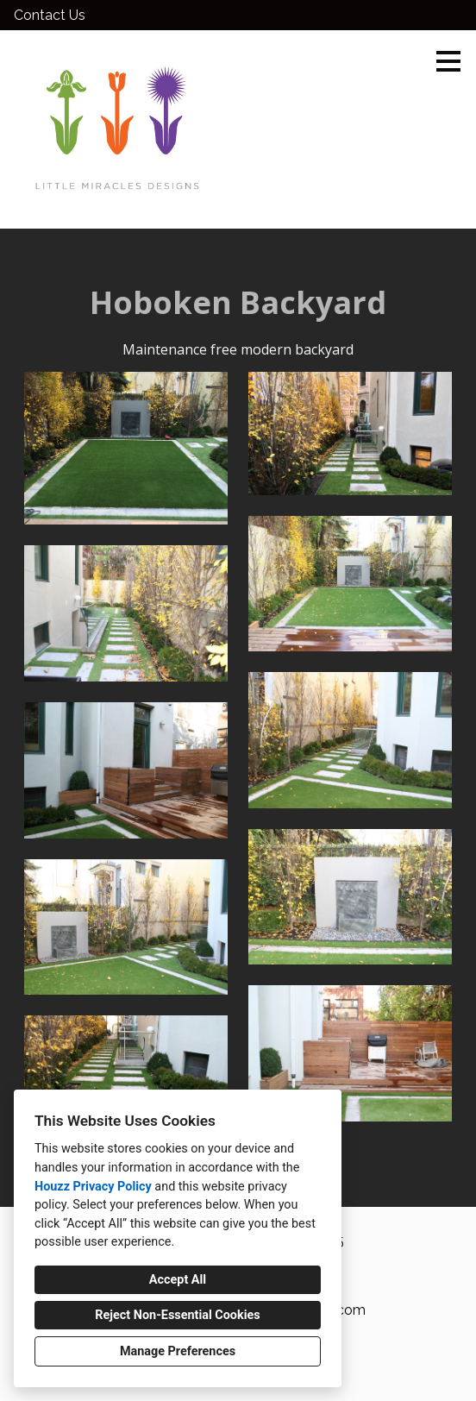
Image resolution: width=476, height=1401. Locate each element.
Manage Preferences (177, 1351)
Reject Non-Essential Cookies (177, 1315)
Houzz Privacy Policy (93, 1186)
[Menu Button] (448, 61)
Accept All (177, 1279)
